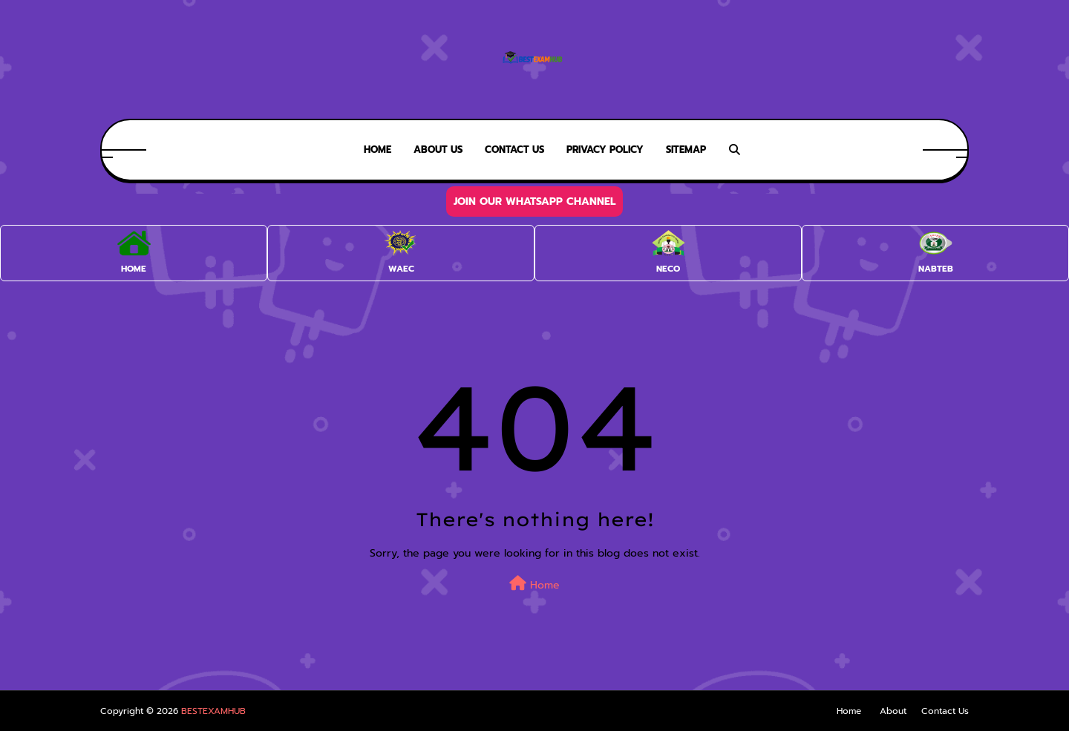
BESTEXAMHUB (213, 711)
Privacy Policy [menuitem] (605, 149)
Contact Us (945, 711)
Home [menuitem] (377, 149)
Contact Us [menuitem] (514, 149)
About (893, 711)
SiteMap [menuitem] (686, 149)
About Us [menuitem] (437, 149)
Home (534, 584)
